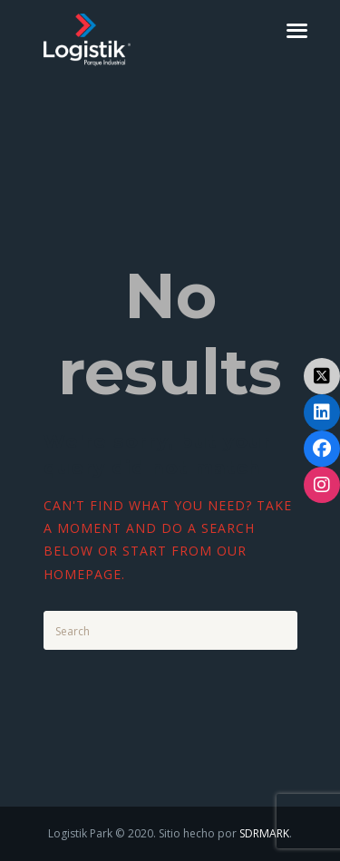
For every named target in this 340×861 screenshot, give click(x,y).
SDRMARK (264, 833)
